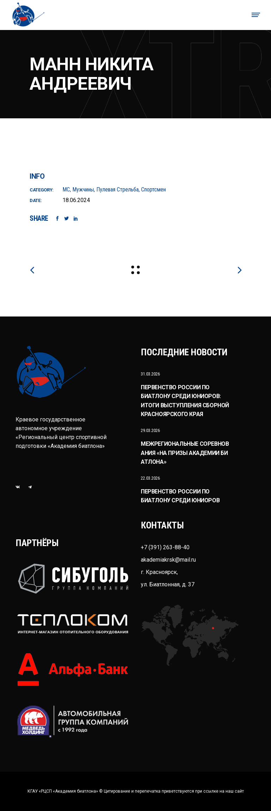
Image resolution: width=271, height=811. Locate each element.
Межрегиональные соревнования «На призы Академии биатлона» (185, 452)
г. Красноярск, (159, 572)
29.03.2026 (150, 430)
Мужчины (83, 189)
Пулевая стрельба (117, 189)
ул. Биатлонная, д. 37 (167, 584)
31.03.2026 (150, 374)
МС (66, 189)
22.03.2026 (150, 478)
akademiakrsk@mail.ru (168, 559)
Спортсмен (153, 189)
